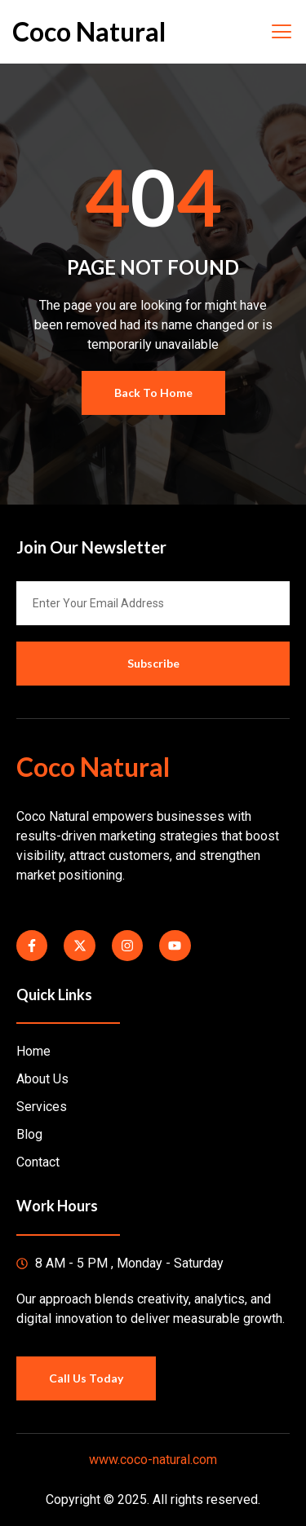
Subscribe (153, 663)
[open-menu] (281, 32)
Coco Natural (89, 31)
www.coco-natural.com (153, 1459)
